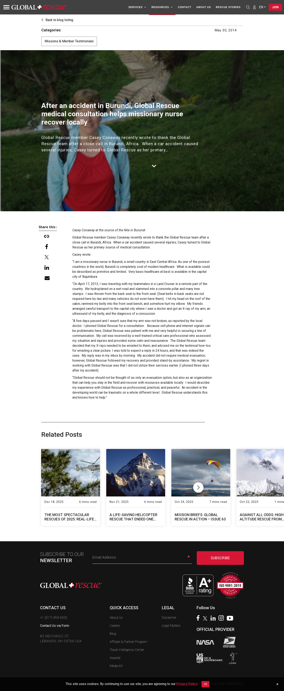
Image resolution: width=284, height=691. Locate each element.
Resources (162, 7)
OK (205, 684)
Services (137, 7)
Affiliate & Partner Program (128, 642)
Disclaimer (169, 618)
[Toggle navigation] (5, 7)
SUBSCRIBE (220, 558)
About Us (203, 7)
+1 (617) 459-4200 (53, 618)
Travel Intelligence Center (127, 650)
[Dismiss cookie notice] (277, 684)
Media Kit (116, 666)
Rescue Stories (228, 7)
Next (198, 486)
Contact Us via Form (54, 626)
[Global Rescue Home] (39, 7)
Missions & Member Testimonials (69, 41)
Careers (115, 626)
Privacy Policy (187, 684)
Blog (113, 634)
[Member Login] (254, 7)
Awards (115, 658)
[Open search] (248, 7)
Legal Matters (171, 626)
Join (275, 7)
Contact (184, 7)
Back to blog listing (57, 20)
